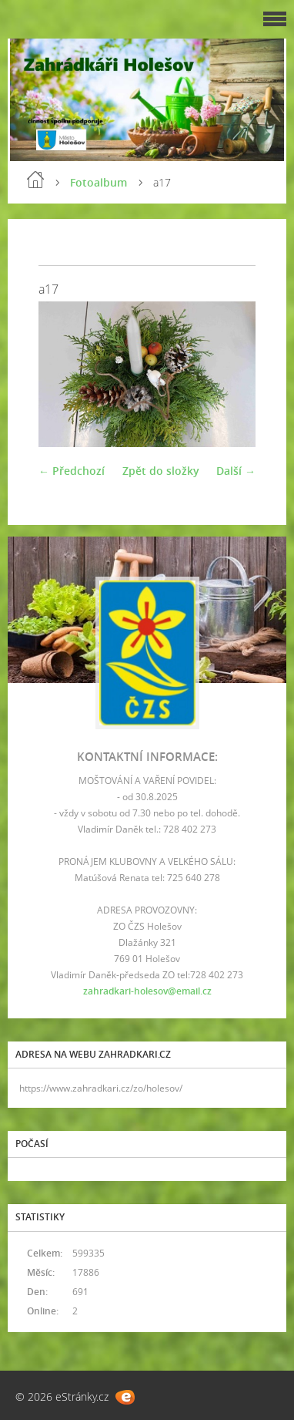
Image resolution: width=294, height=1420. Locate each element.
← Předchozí (71, 470)
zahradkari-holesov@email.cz (147, 991)
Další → (236, 470)
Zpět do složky (160, 470)
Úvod (35, 179)
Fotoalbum (98, 182)
